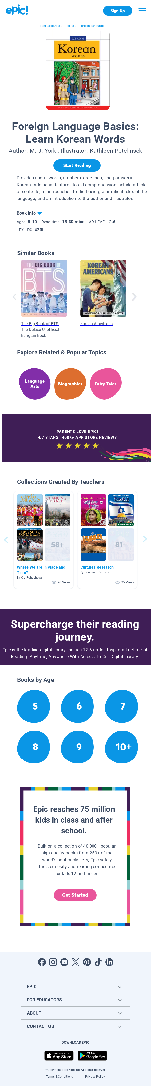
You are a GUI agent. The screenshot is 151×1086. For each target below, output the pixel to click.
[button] (43, 540)
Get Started (75, 895)
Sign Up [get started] (118, 10)
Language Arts (50, 26)
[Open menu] (142, 10)
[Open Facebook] (42, 962)
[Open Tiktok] (98, 962)
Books (70, 26)
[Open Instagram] (53, 962)
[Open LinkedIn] (109, 962)
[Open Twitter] (76, 962)
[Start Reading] (77, 165)
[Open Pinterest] (87, 962)
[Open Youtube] (64, 962)
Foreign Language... (93, 26)
